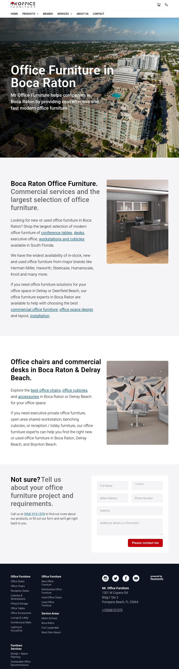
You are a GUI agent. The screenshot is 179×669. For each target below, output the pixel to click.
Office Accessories (21, 613)
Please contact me (145, 543)
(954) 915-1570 (34, 514)
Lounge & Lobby (19, 617)
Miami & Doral (49, 618)
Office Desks (17, 581)
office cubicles (74, 390)
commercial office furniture (34, 309)
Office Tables (18, 608)
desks (79, 232)
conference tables (56, 232)
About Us (82, 13)
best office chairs (46, 390)
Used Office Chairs (52, 597)
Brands (48, 13)
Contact (98, 13)
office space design (76, 309)
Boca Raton (48, 623)
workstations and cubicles (61, 239)
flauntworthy (157, 579)
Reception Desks (20, 590)
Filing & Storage (19, 603)
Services (64, 13)
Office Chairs (18, 586)
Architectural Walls (21, 622)
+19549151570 (112, 610)
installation (39, 315)
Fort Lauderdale (50, 627)
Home (14, 13)
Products (30, 13)
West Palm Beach (51, 632)
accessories (28, 396)
